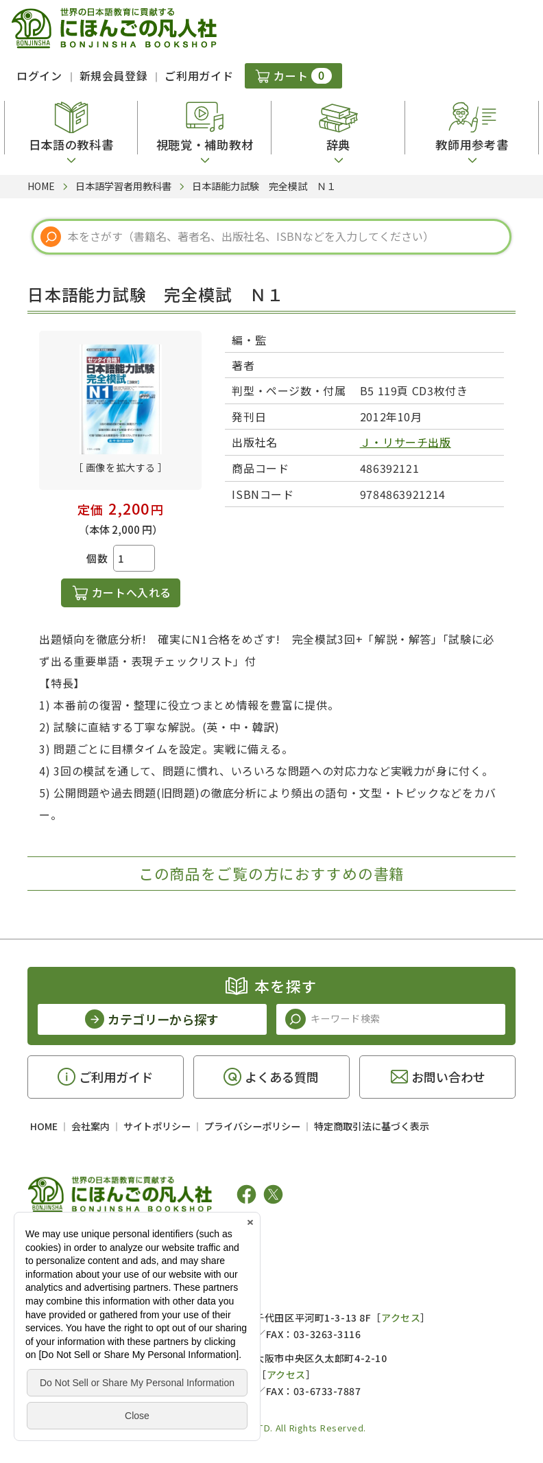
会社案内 (90, 1126)
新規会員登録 (114, 75)
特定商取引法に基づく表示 (371, 1126)
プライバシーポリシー (252, 1126)
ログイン (39, 75)
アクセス (400, 1317)
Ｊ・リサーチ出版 (405, 442)
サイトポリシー (157, 1126)
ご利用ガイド (199, 75)
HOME (44, 1126)
